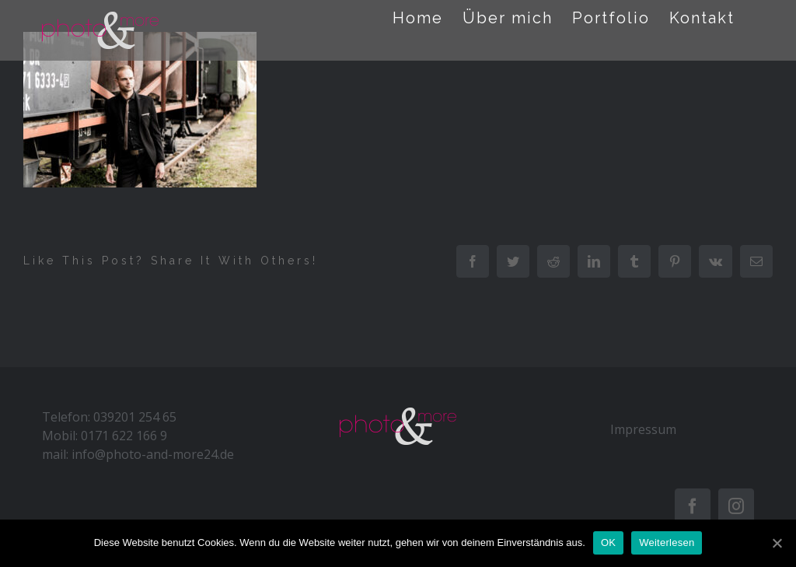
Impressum (643, 429)
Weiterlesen (666, 542)
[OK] (776, 543)
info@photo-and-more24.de (153, 454)
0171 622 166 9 (124, 435)
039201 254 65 (134, 416)
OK (608, 542)
